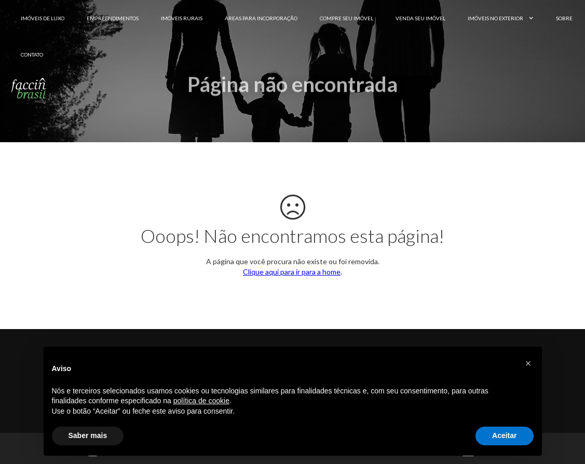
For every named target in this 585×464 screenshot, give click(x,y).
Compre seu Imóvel (346, 18)
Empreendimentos (113, 18)
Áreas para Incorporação (261, 18)
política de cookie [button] (201, 401)
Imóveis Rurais (181, 18)
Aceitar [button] (504, 435)
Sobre (564, 18)
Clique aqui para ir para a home (292, 271)
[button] (528, 363)
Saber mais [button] (88, 435)
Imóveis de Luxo (42, 18)
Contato (32, 54)
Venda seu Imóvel (420, 18)
